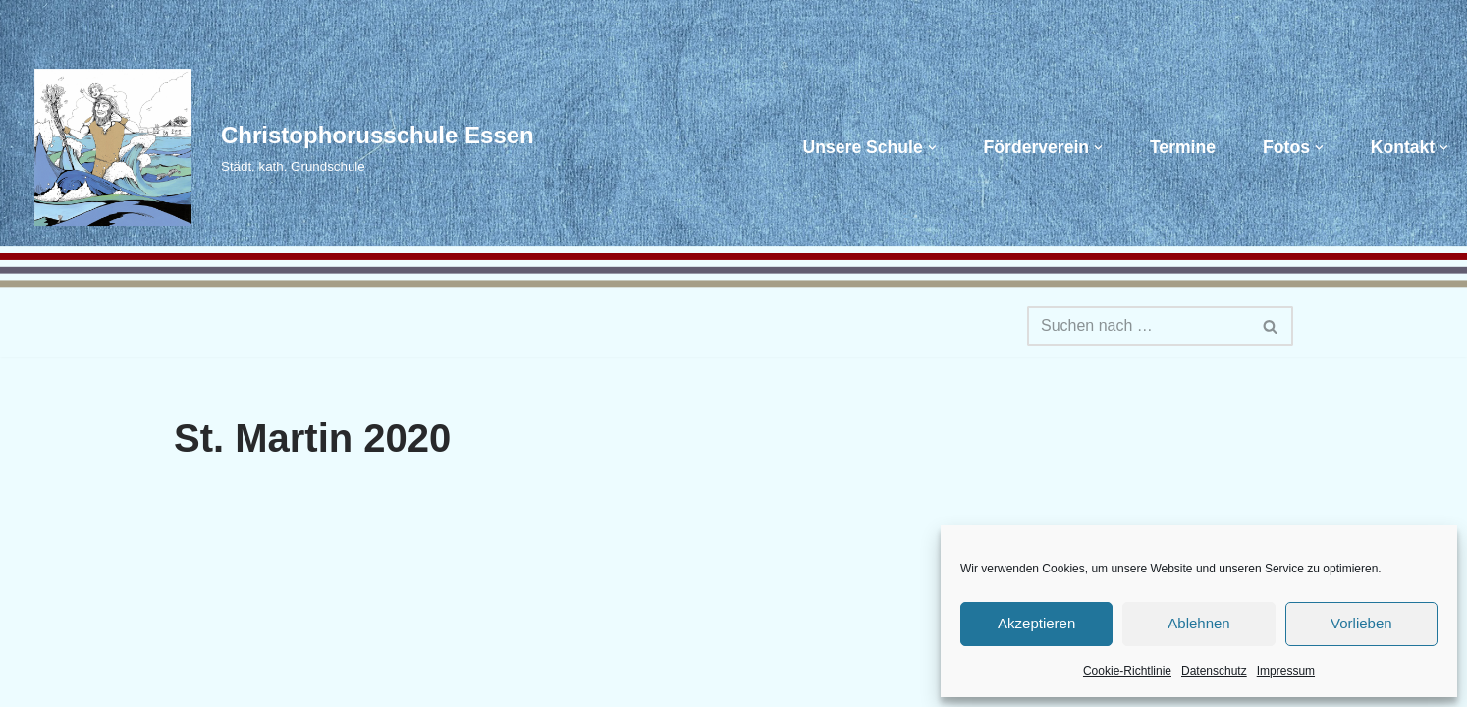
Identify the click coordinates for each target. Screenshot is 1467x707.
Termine (1183, 147)
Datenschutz (1214, 671)
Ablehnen (1198, 623)
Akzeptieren (1036, 623)
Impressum (1286, 671)
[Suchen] (1138, 326)
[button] (932, 147)
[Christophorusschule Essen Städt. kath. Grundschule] (274, 147)
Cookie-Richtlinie (1127, 671)
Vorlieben (1361, 623)
